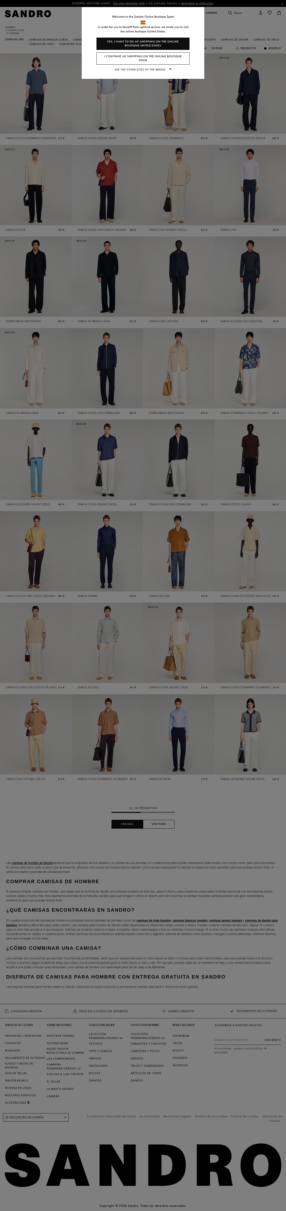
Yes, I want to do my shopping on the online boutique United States (143, 43)
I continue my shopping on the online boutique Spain (143, 58)
